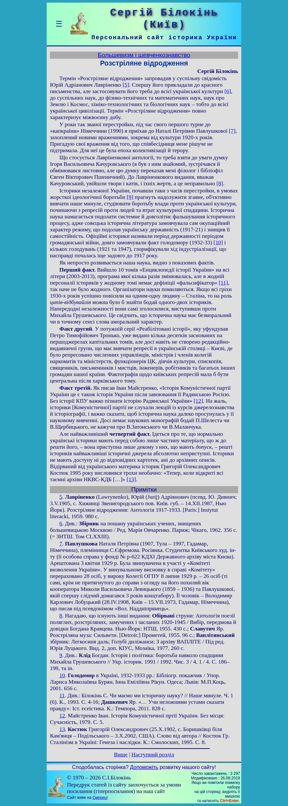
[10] (218, 242)
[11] (223, 283)
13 (62, 729)
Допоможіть (144, 767)
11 (62, 695)
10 (62, 675)
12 (62, 716)
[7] (232, 131)
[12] (198, 401)
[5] (126, 85)
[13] (131, 479)
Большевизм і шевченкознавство (144, 55)
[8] (219, 183)
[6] (227, 91)
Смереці (99, 797)
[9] (130, 197)
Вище (120, 754)
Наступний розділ (152, 754)
